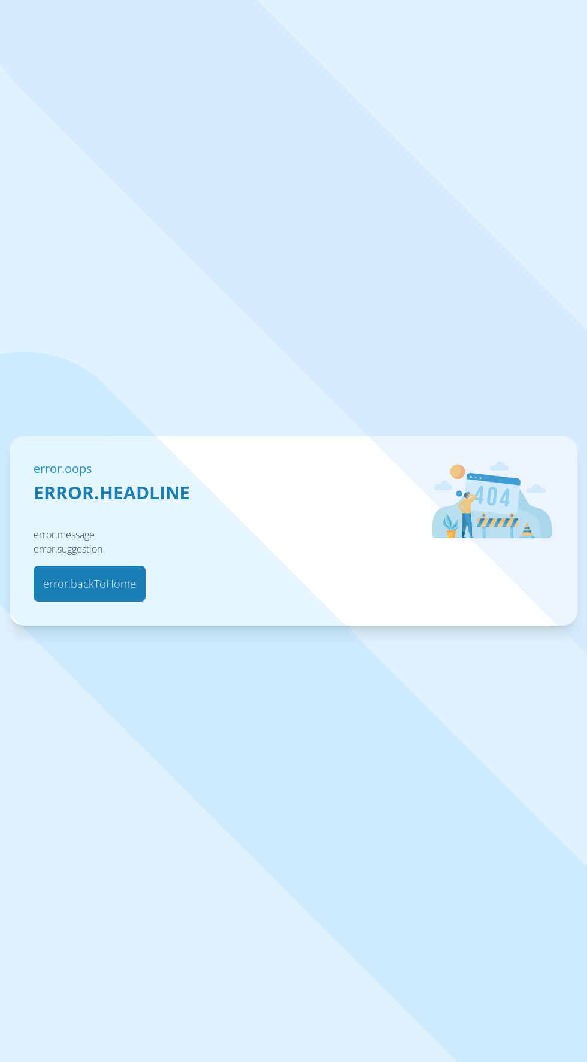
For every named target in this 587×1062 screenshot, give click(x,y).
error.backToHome (89, 583)
